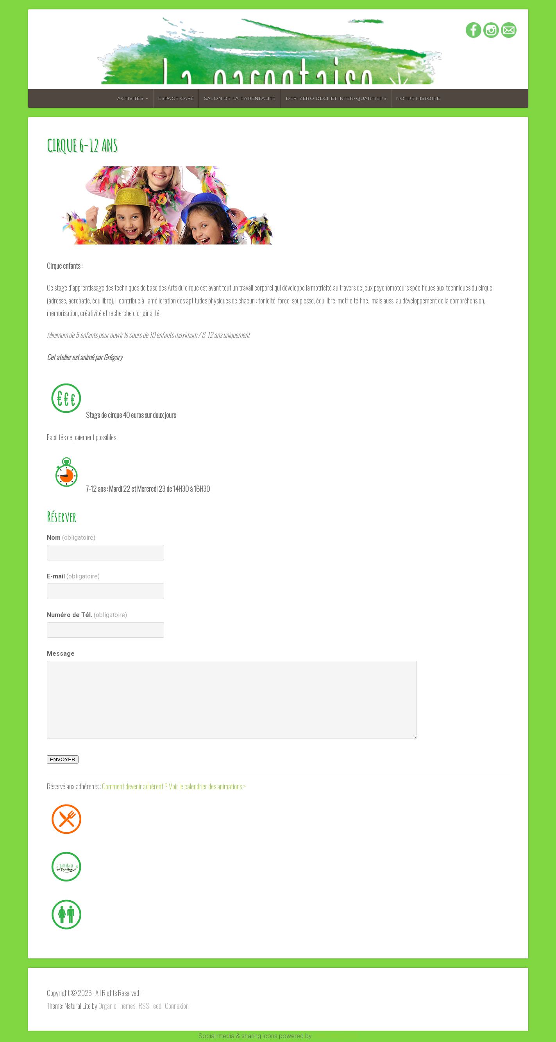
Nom (71, 537)
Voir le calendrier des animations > (207, 786)
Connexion (177, 1006)
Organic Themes (116, 1006)
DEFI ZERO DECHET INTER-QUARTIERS (336, 98)
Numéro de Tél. (87, 615)
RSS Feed (150, 1006)
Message (61, 653)
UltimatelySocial (335, 1036)
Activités (130, 98)
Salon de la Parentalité (240, 98)
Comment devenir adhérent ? (135, 786)
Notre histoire (418, 98)
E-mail (73, 576)
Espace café (176, 98)
